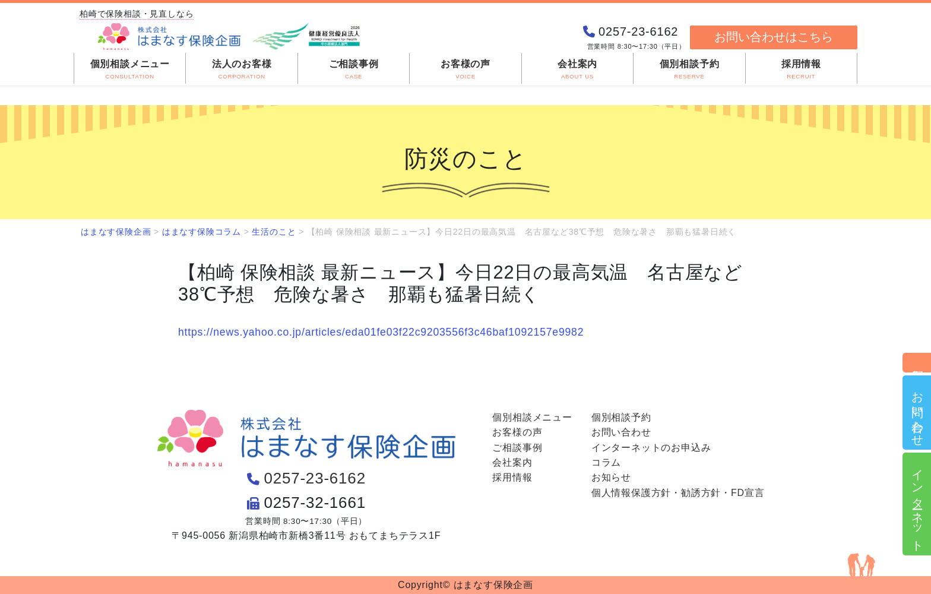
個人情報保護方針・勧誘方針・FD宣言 (678, 493)
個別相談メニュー (532, 417)
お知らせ (611, 477)
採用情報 (512, 477)
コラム (606, 462)
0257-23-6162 (315, 478)
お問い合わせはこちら (773, 36)
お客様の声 (517, 432)
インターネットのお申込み (651, 448)
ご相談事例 (517, 448)
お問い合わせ (917, 412)
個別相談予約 (917, 362)
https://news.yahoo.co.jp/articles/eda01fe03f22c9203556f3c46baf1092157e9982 (381, 332)
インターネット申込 (917, 504)
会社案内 (512, 462)
